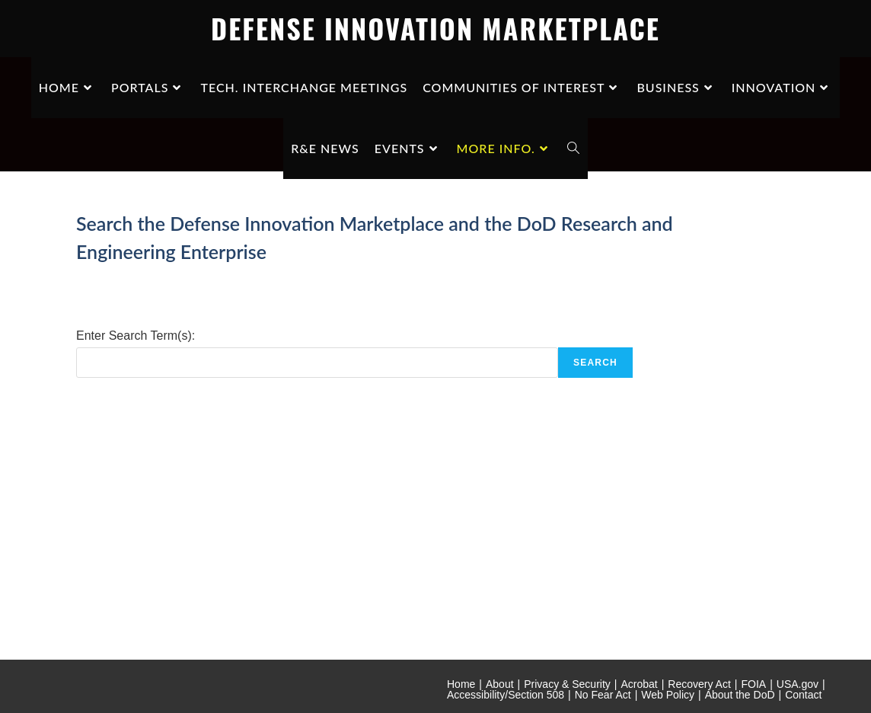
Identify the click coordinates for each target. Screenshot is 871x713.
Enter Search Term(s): (135, 335)
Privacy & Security (567, 684)
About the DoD (740, 695)
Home (461, 684)
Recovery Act (699, 684)
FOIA (753, 684)
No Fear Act (603, 695)
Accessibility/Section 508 (505, 695)
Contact (803, 695)
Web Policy (667, 695)
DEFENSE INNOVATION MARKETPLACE (435, 28)
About (500, 684)
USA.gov (797, 684)
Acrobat (639, 684)
